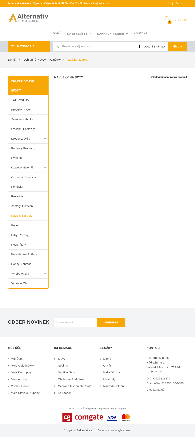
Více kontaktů (156, 389)
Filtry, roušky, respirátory (20, 239)
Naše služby (111, 372)
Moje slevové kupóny (25, 392)
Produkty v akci (21, 109)
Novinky (63, 365)
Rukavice (17, 196)
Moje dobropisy (21, 372)
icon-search (57, 47)
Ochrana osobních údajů (74, 386)
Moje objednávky (22, 365)
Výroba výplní (20, 273)
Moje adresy (19, 379)
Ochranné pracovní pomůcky (23, 181)
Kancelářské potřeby (24, 254)
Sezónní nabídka (22, 119)
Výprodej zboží (20, 283)
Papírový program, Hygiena (23, 153)
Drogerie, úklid (20, 138)
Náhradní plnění (114, 386)
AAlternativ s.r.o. (86, 430)
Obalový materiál (22, 167)
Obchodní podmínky (71, 379)
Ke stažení (65, 392)
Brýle (14, 225)
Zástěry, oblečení (22, 206)
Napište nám (66, 372)
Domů (12, 59)
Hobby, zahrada (21, 264)
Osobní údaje (20, 386)
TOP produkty (20, 99)
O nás (107, 365)
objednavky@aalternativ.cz (98, 3)
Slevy (61, 358)
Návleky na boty (21, 215)
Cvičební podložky (23, 128)
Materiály (109, 379)
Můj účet (16, 358)
